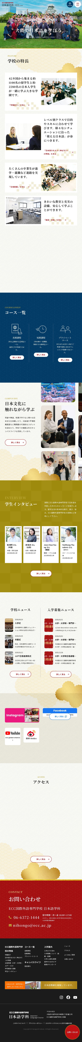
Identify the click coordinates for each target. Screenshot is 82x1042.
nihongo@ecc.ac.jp (32, 925)
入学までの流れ (49, 951)
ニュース (67, 946)
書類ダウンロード (50, 965)
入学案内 (48, 947)
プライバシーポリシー (35, 1023)
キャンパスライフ (33, 962)
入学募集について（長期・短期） (51, 955)
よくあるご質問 (69, 955)
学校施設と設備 (10, 969)
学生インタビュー (11, 972)
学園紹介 (8, 955)
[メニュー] (78, 4)
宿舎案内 (28, 966)
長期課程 (28, 951)
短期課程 (28, 954)
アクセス (67, 951)
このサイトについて (19, 1023)
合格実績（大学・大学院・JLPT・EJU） (14, 964)
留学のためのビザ (50, 962)
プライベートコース (31, 956)
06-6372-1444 (26, 917)
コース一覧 (30, 947)
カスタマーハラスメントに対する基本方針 (59, 1023)
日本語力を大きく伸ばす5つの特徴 (13, 959)
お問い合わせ (68, 959)
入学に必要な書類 (50, 959)
